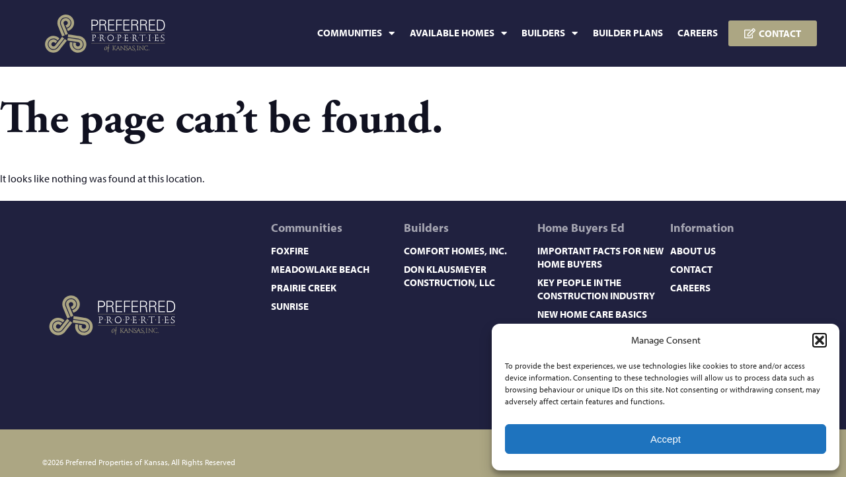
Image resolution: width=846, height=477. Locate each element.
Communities (356, 33)
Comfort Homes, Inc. (455, 250)
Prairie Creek (303, 287)
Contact (691, 269)
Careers (697, 32)
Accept (665, 439)
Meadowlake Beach (320, 269)
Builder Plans (628, 32)
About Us (693, 250)
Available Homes (458, 33)
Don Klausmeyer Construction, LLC (449, 276)
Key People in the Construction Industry (596, 289)
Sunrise (290, 306)
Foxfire (290, 250)
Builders (549, 33)
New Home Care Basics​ (592, 314)
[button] (819, 340)
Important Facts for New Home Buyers (600, 257)
